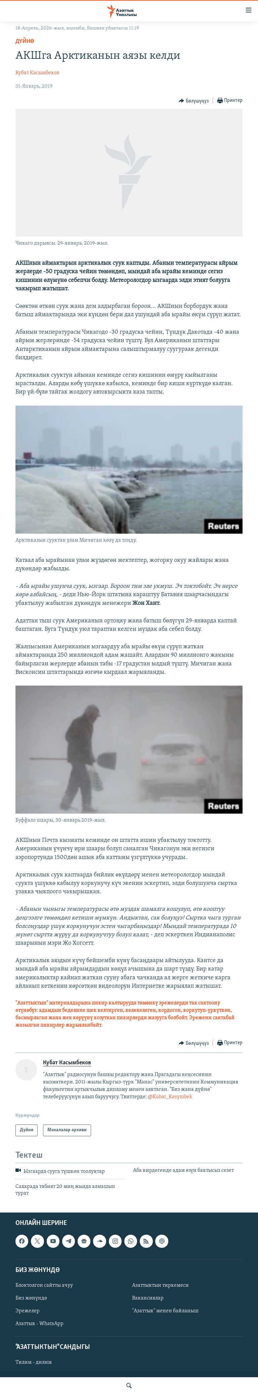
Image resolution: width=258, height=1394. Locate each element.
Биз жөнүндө (31, 1298)
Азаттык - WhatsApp (39, 1323)
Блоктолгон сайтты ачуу (44, 1285)
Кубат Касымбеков (37, 73)
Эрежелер (27, 1311)
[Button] (194, 101)
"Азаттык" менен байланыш (165, 1311)
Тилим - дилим (33, 1362)
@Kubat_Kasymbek (170, 1097)
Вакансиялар (148, 1298)
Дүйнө (24, 41)
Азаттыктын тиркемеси (160, 1285)
